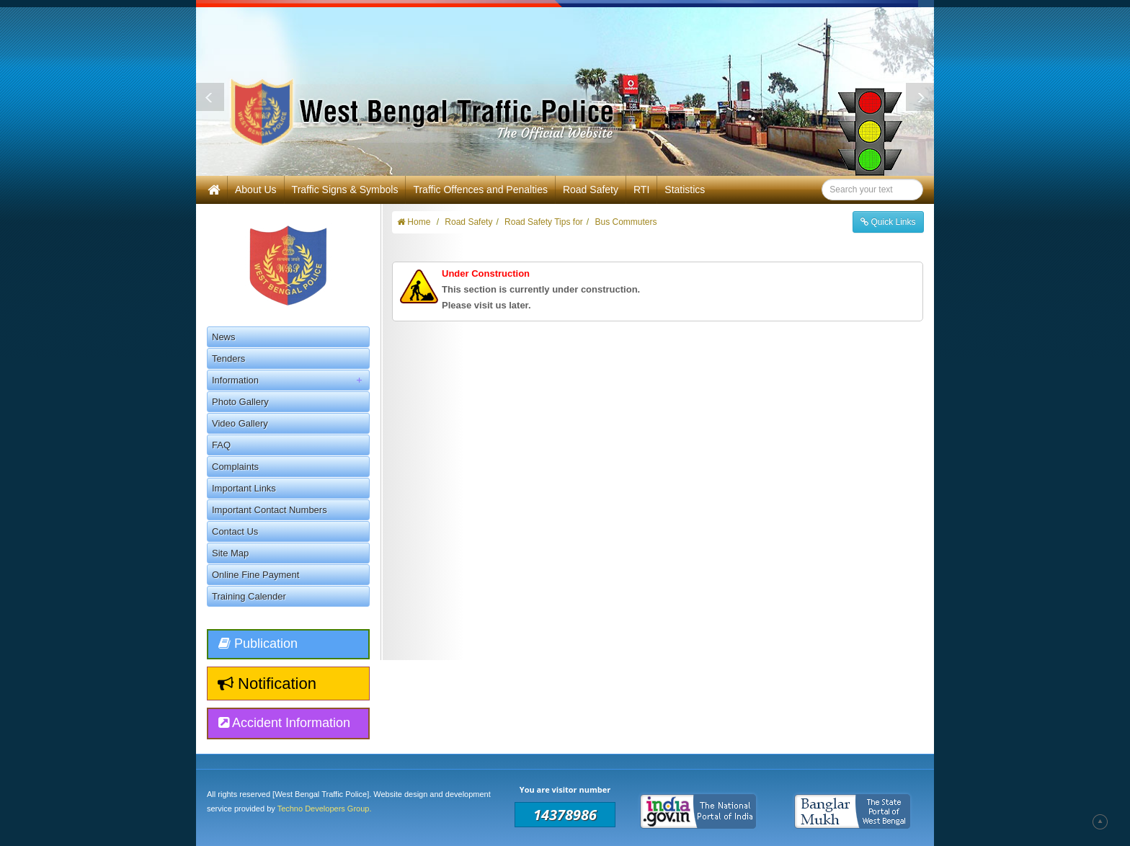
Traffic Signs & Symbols (345, 189)
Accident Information (284, 723)
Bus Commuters (626, 222)
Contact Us (235, 531)
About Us (256, 189)
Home (413, 222)
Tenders (228, 358)
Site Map (230, 553)
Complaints (235, 466)
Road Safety (590, 189)
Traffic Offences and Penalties (480, 189)
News (224, 336)
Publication (258, 643)
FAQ (221, 445)
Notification (267, 683)
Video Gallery (240, 423)
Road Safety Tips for (543, 222)
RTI (641, 189)
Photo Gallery (240, 401)
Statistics (684, 189)
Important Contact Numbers (269, 509)
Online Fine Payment (255, 574)
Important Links (244, 488)
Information (290, 380)
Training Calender (249, 596)
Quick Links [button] (887, 222)
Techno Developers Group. (324, 808)
